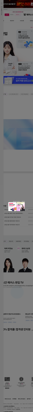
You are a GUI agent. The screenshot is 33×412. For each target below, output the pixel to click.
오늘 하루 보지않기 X (16, 201)
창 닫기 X (23, 201)
